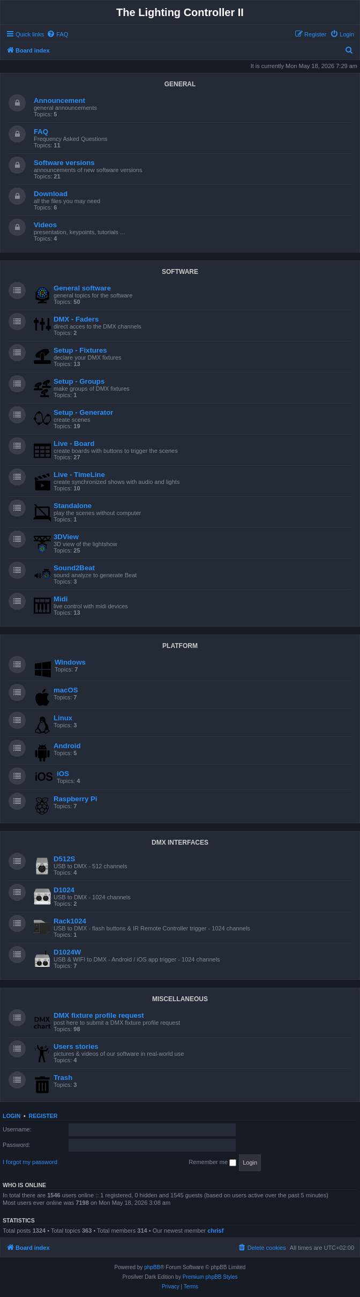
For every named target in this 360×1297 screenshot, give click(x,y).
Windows (70, 662)
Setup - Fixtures (80, 350)
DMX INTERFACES (180, 842)
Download (51, 194)
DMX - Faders (76, 319)
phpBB (152, 1267)
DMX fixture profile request (99, 1015)
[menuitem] (57, 34)
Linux (63, 718)
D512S (64, 859)
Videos (45, 225)
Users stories (76, 1046)
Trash (63, 1078)
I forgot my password (30, 1162)
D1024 (64, 890)
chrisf (215, 1230)
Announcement (59, 100)
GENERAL (180, 84)
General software (82, 288)
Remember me (212, 1162)
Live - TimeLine (79, 475)
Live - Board (74, 443)
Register (43, 1116)
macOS (66, 690)
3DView (66, 537)
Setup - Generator (83, 412)
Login (11, 1116)
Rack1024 (70, 921)
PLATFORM (180, 646)
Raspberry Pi (75, 799)
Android (67, 746)
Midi (61, 599)
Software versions (64, 163)
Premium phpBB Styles (210, 1277)
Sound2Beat (74, 568)
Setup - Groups (79, 381)
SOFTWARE (180, 271)
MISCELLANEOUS (180, 999)
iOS (63, 774)
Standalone (73, 506)
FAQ (41, 132)
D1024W (67, 952)
